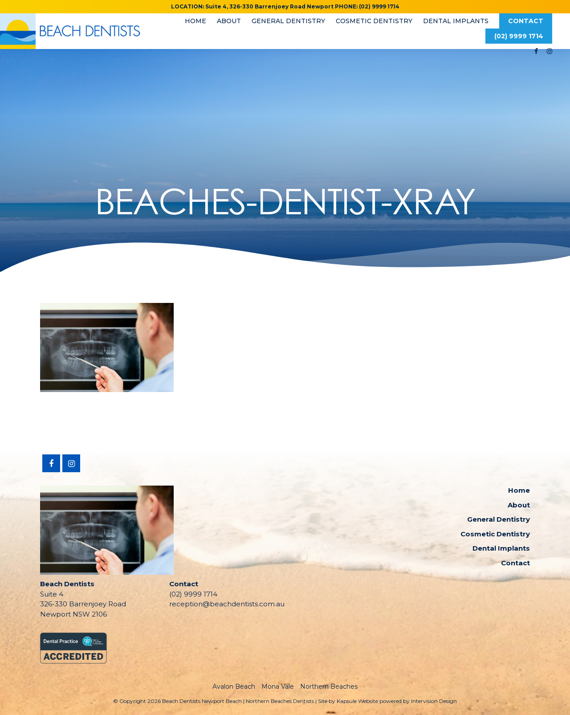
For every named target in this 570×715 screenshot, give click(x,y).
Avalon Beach (233, 686)
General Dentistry (288, 21)
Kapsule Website (357, 701)
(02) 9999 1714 (518, 36)
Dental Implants (456, 21)
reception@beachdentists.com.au (227, 604)
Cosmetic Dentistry (374, 21)
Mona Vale (277, 686)
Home (195, 21)
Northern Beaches (329, 686)
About (229, 21)
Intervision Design (434, 701)
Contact (525, 21)
